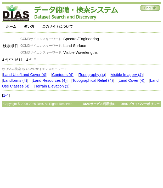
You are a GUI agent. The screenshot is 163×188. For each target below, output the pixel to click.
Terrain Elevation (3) (52, 86)
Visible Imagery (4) (127, 75)
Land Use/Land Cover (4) (24, 75)
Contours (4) (62, 75)
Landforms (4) (15, 80)
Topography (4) (92, 75)
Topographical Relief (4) (92, 80)
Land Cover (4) (131, 80)
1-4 (6, 95)
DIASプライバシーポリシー (140, 104)
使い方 (29, 26)
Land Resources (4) (50, 80)
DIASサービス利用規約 (99, 104)
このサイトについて (57, 26)
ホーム (11, 26)
